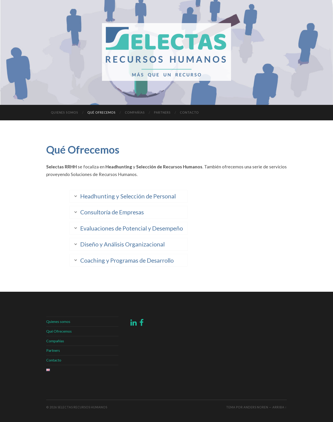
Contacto (189, 112)
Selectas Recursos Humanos (82, 407)
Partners (162, 112)
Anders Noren (256, 407)
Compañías (135, 112)
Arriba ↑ (279, 407)
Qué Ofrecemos (101, 112)
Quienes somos (64, 112)
